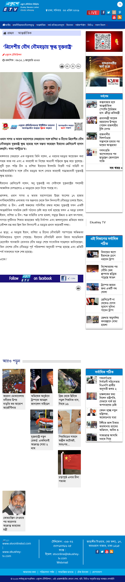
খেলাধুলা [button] (61, 25)
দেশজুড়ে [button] (31, 25)
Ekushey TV (98, 222)
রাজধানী (23, 25)
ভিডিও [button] (91, 25)
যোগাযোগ (97, 572)
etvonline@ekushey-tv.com (66, 556)
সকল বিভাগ (101, 25)
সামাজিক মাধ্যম (65, 572)
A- (67, 66)
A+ (78, 66)
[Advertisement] (41, 328)
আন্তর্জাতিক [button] (42, 25)
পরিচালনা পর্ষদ (47, 572)
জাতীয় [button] (9, 25)
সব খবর (116, 168)
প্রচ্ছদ (8, 33)
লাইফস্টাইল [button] (82, 25)
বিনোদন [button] (71, 25)
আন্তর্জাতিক (25, 33)
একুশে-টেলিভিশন (43, 578)
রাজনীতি (16, 25)
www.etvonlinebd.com (16, 543)
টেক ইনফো (83, 572)
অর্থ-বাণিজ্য (52, 25)
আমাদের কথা (30, 572)
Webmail (62, 562)
